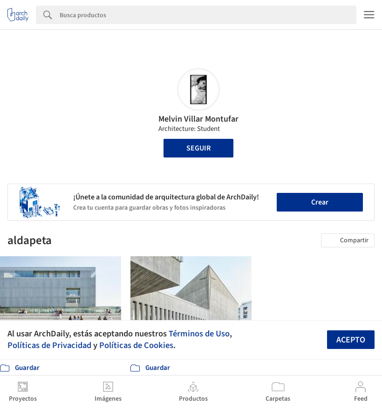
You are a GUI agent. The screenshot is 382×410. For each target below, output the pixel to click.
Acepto (350, 340)
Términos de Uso (199, 334)
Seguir (198, 148)
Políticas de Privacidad (49, 345)
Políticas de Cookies (136, 345)
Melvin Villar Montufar (198, 119)
